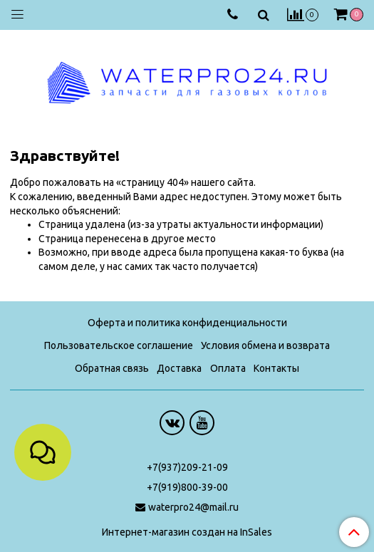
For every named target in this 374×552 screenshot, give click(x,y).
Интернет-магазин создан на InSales (187, 532)
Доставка (179, 368)
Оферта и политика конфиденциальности (187, 322)
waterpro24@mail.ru (193, 507)
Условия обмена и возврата (265, 345)
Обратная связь (112, 368)
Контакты (276, 368)
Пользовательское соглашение (118, 345)
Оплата (228, 368)
